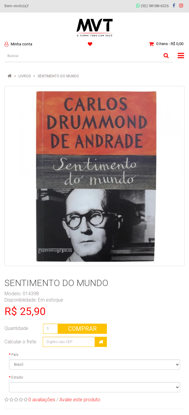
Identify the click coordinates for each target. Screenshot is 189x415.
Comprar (82, 328)
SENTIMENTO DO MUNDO (58, 76)
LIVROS (25, 76)
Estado (17, 377)
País (15, 355)
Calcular (101, 342)
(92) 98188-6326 (152, 6)
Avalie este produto (79, 399)
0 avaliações (41, 399)
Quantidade (16, 328)
